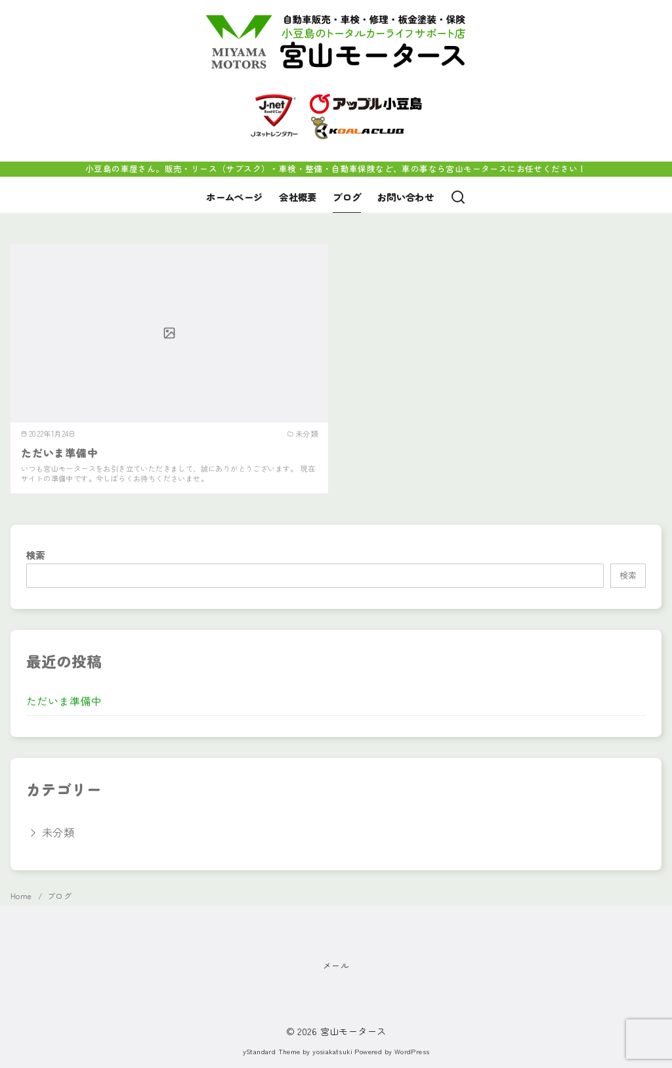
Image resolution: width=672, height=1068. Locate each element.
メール (336, 965)
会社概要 (298, 197)
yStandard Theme (272, 1051)
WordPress (412, 1051)
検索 (35, 555)
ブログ (347, 197)
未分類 (58, 832)
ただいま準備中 (59, 452)
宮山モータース (353, 1031)
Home (22, 895)
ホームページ (234, 197)
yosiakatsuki (332, 1051)
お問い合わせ (405, 197)
